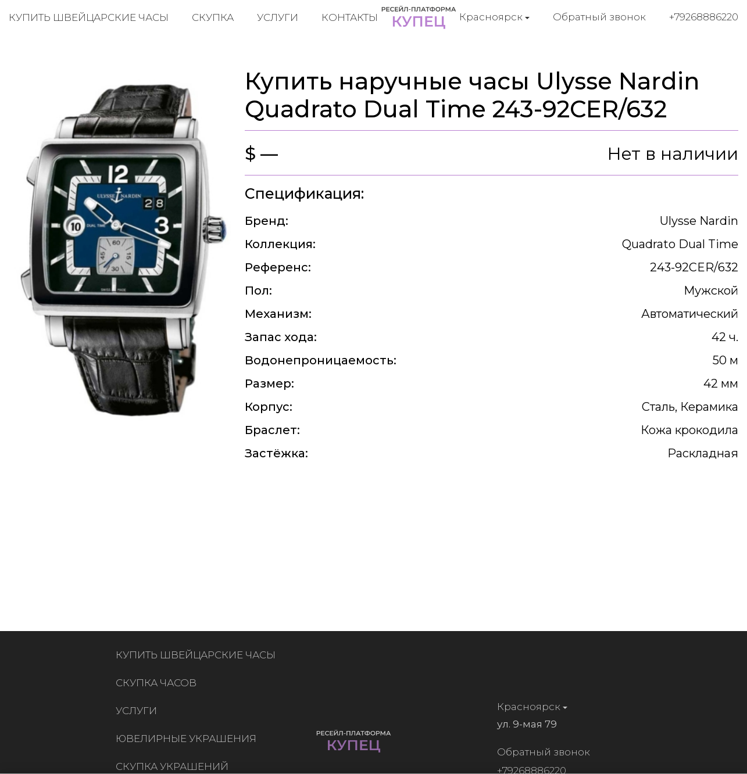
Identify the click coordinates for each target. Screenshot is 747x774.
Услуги (277, 17)
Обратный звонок (599, 17)
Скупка (213, 17)
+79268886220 (703, 17)
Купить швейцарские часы (89, 17)
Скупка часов (158, 683)
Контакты (349, 17)
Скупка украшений (174, 766)
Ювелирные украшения (188, 738)
